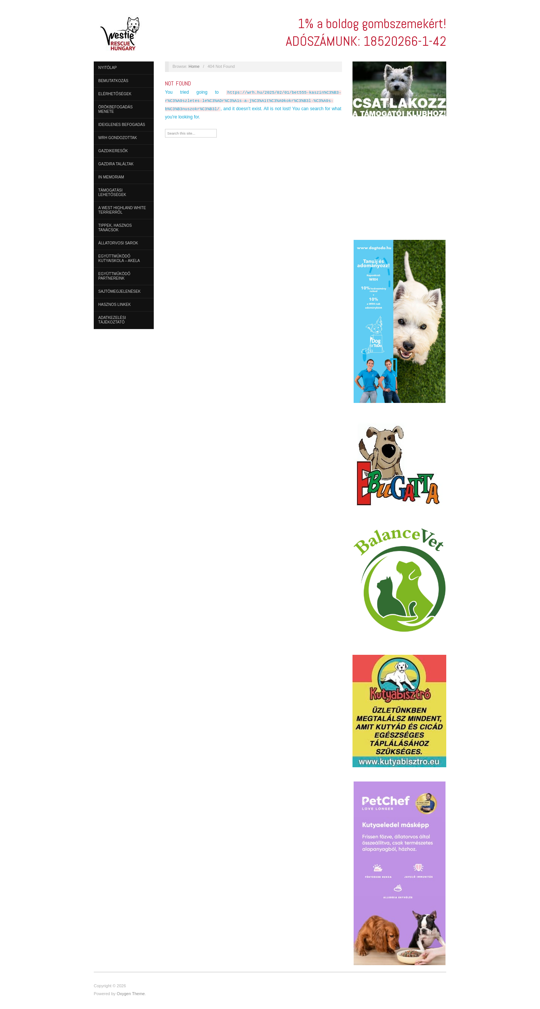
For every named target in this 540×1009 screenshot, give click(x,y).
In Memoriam (111, 177)
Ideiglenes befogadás (121, 125)
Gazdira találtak (116, 164)
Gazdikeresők (113, 151)
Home (194, 66)
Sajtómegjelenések (119, 291)
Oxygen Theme (131, 993)
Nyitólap (107, 68)
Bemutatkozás (113, 81)
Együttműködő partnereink (114, 276)
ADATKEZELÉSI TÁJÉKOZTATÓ (112, 320)
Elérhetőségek (114, 94)
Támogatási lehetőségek (112, 192)
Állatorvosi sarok (118, 243)
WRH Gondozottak (117, 138)
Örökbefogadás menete (115, 109)
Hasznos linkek (114, 304)
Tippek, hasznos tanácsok (115, 227)
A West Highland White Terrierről (122, 210)
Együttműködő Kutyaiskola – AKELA (119, 258)
